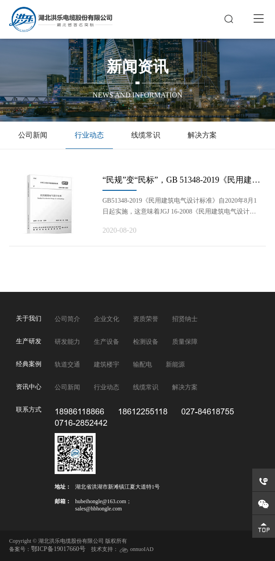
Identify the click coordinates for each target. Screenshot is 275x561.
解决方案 (202, 135)
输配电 (142, 364)
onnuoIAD (141, 549)
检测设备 (145, 341)
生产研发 (28, 341)
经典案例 (28, 364)
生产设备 (106, 341)
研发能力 (67, 341)
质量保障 (185, 341)
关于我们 (28, 318)
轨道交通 (67, 364)
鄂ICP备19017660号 (58, 549)
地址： (63, 487)
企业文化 (106, 319)
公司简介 (67, 319)
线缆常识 (145, 135)
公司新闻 (32, 135)
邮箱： (63, 501)
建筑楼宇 (106, 364)
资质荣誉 (145, 319)
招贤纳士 (185, 319)
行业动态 (89, 135)
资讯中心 (28, 386)
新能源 (175, 364)
